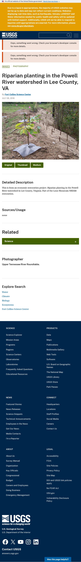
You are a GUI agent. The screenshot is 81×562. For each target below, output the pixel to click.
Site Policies (52, 466)
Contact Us (52, 429)
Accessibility (53, 456)
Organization (12, 466)
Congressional (12, 475)
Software (51, 359)
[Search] (68, 35)
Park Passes (52, 387)
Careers (50, 424)
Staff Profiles (53, 414)
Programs (10, 345)
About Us (10, 456)
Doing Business (13, 490)
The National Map (55, 372)
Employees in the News (17, 424)
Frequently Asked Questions (19, 369)
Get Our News (12, 429)
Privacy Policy (53, 470)
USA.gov (51, 493)
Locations (51, 409)
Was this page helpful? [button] (58, 559)
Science (9, 241)
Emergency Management (17, 495)
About (9, 449)
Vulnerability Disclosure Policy (58, 499)
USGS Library (53, 377)
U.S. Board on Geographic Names (58, 366)
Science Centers (13, 354)
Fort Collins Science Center (18, 94)
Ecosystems (8, 305)
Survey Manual (13, 461)
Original (8, 165)
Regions (10, 349)
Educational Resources (16, 374)
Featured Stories (14, 404)
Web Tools (51, 354)
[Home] (9, 37)
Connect (51, 397)
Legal (50, 449)
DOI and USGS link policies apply (59, 482)
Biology (6, 300)
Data (49, 335)
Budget (9, 480)
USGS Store (52, 382)
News (9, 397)
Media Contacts (13, 434)
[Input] (55, 35)
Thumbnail (23, 165)
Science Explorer (14, 335)
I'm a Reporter (12, 438)
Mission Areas (12, 340)
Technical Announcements (18, 419)
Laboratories (12, 364)
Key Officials (12, 470)
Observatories (12, 359)
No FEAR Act (53, 488)
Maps (49, 340)
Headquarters (53, 404)
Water (5, 292)
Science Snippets (14, 414)
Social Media (53, 419)
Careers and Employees (17, 485)
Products (52, 328)
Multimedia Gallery (55, 349)
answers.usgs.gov (10, 553)
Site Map (51, 475)
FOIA (49, 461)
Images (6, 66)
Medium (37, 165)
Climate (6, 296)
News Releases (13, 409)
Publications (52, 345)
